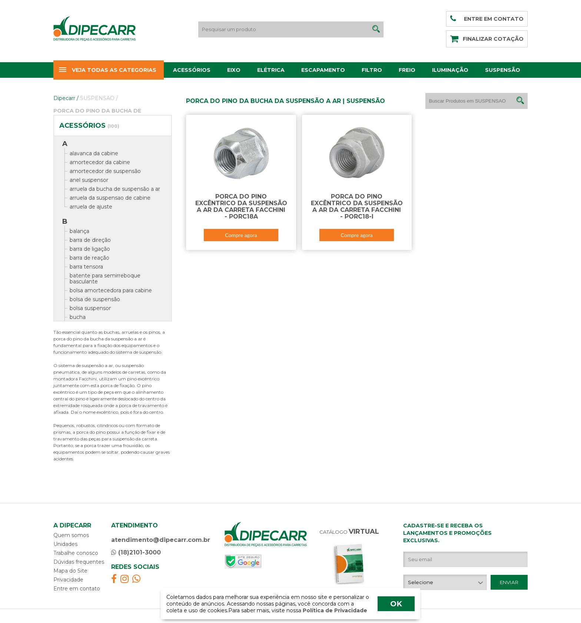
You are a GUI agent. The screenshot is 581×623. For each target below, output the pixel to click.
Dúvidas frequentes (78, 562)
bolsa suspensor (90, 308)
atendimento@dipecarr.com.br (160, 539)
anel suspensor (89, 180)
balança (79, 231)
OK (396, 603)
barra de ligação (90, 249)
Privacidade (68, 579)
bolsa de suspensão (95, 299)
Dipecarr (66, 98)
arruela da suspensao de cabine (110, 198)
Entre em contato (76, 588)
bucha (78, 317)
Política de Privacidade (334, 610)
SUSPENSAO (99, 98)
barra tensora (86, 267)
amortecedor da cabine (100, 162)
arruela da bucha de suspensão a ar (115, 189)
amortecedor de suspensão (105, 171)
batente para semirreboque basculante (105, 278)
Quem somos (71, 535)
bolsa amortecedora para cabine (111, 290)
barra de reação (89, 258)
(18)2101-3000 (136, 552)
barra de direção (90, 240)
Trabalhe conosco (75, 553)
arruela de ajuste (91, 207)
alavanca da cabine (94, 153)
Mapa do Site (70, 570)
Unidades (65, 544)
